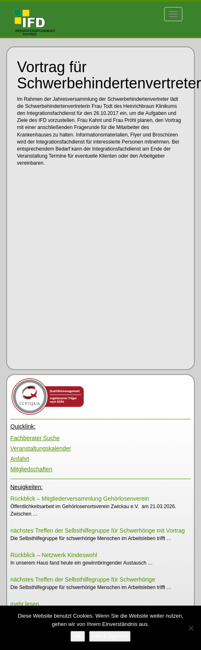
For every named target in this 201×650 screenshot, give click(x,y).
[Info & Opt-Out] (110, 636)
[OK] (77, 636)
